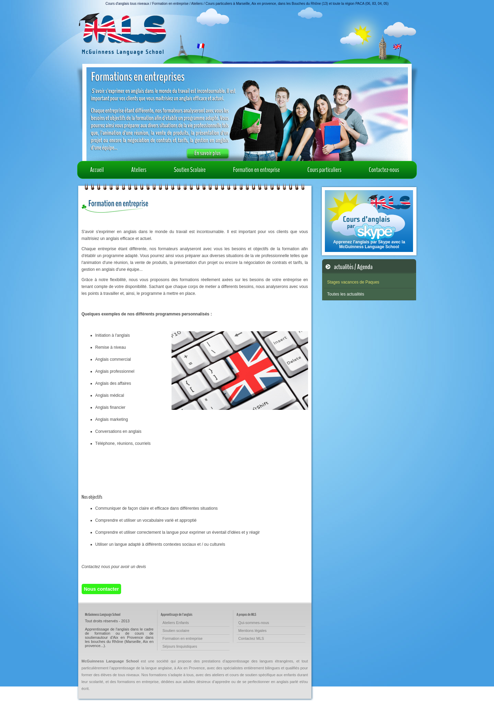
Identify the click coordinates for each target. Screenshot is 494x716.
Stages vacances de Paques (353, 282)
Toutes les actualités (345, 294)
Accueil (97, 169)
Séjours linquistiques (180, 646)
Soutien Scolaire (190, 169)
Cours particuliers (324, 169)
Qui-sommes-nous (253, 623)
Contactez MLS (251, 638)
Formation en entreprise (256, 169)
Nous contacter (101, 589)
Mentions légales (252, 630)
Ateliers (138, 169)
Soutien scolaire (176, 630)
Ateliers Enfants (176, 623)
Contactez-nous (384, 169)
